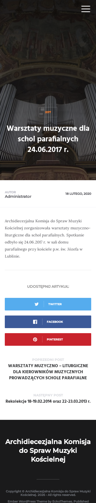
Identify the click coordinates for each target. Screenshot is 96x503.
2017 (48, 112)
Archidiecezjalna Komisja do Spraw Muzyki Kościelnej (48, 450)
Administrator (18, 196)
